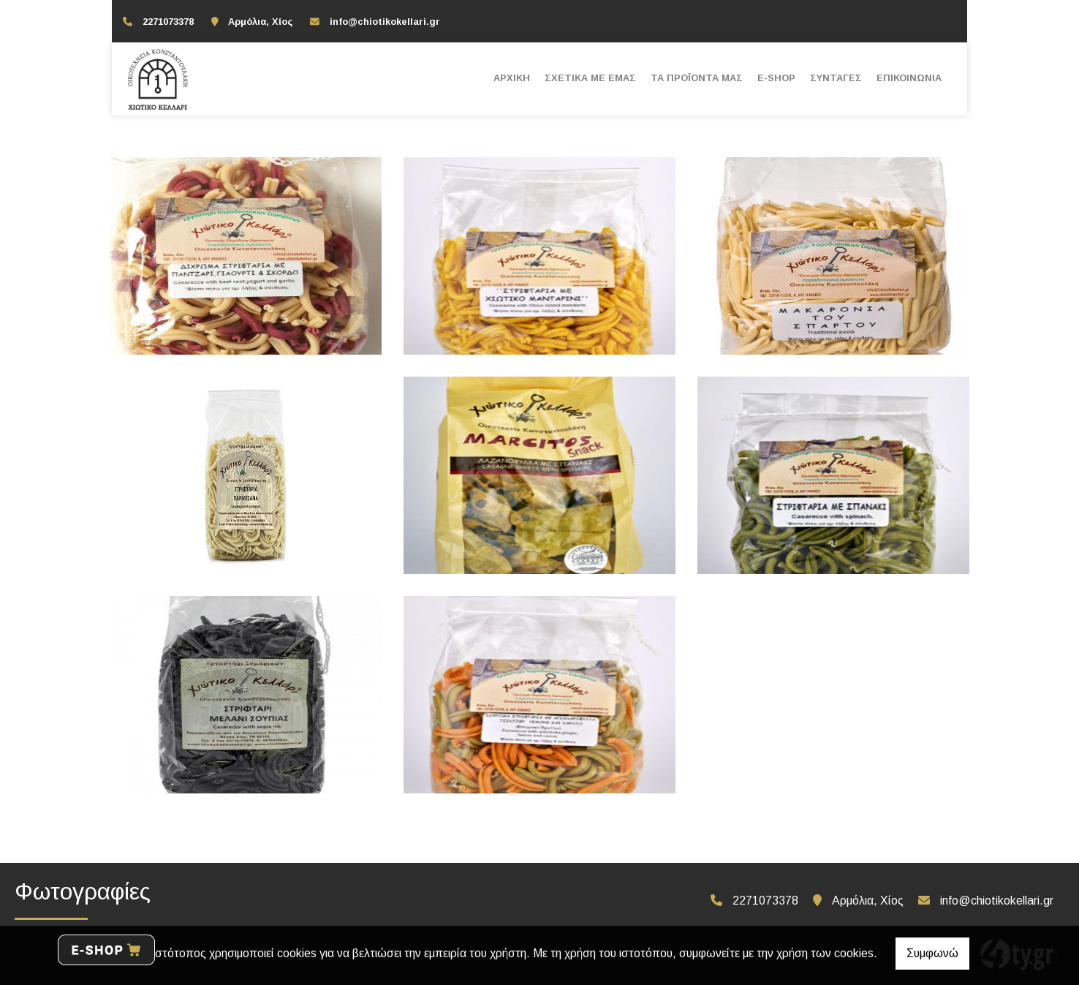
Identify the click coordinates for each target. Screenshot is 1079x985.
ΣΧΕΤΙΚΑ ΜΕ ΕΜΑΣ (590, 77)
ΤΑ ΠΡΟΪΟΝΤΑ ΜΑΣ (697, 77)
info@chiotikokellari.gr (385, 21)
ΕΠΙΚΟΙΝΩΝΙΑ (909, 77)
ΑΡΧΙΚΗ (511, 77)
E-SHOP (776, 77)
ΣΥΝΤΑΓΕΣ (836, 77)
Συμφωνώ (932, 953)
